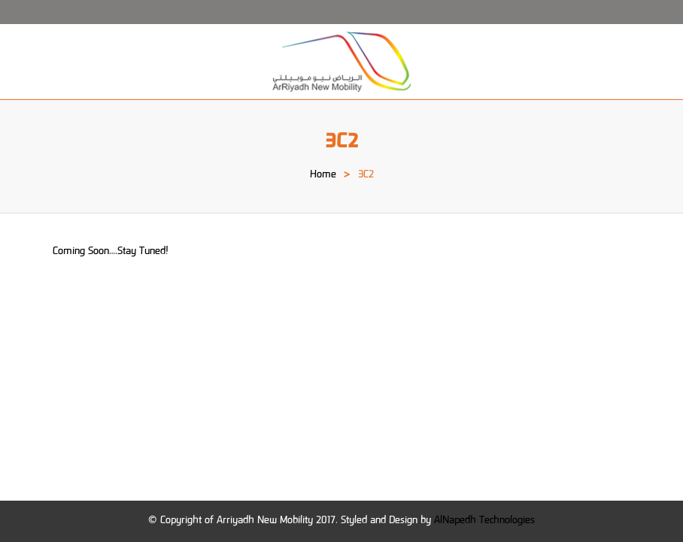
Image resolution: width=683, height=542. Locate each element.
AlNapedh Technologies (484, 521)
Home (323, 175)
